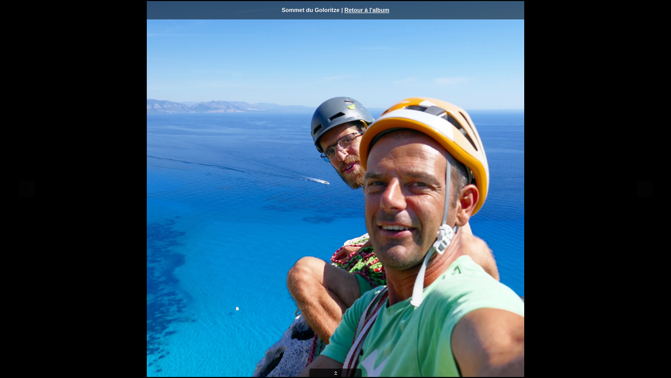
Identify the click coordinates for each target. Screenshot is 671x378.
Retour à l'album (366, 10)
